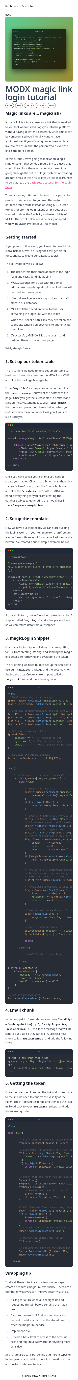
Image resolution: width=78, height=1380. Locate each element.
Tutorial (40, 105)
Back (8, 14)
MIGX (9, 105)
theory (29, 105)
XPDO (51, 105)
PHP (19, 105)
